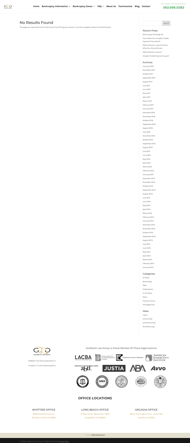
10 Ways (146, 278)
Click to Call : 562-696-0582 (44, 374)
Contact (146, 6)
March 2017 (147, 101)
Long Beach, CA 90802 (95, 417)
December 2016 (149, 113)
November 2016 (149, 116)
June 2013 (147, 248)
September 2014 (149, 190)
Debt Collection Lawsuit (152, 52)
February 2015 (148, 171)
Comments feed (149, 323)
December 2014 (149, 178)
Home (36, 6)
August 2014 (148, 194)
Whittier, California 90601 (44, 417)
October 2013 (148, 232)
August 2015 (148, 147)
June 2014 (147, 201)
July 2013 (146, 244)
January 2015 (148, 174)
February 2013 (148, 263)
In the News (147, 293)
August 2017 (148, 82)
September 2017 (149, 78)
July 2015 (146, 151)
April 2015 (147, 163)
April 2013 (147, 256)
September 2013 (149, 236)
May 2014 (146, 205)
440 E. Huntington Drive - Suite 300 (146, 414)
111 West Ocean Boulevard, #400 (94, 414)
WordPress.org (148, 327)
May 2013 (146, 252)
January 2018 (148, 66)
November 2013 (149, 229)
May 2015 (146, 159)
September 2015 (149, 144)
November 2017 (149, 70)
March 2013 (147, 259)
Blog (137, 6)
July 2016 (146, 132)
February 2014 (148, 217)
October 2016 (148, 120)
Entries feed (147, 319)
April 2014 (147, 209)
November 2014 (149, 182)
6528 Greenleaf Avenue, (44, 414)
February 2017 (148, 105)
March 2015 (147, 167)
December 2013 (149, 225)
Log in (145, 315)
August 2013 (148, 240)
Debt (144, 285)
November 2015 (149, 136)
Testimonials (125, 6)
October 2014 (148, 186)
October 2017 (148, 74)
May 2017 (146, 93)
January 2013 (148, 267)
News (145, 297)
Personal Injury (149, 301)
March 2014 (147, 213)
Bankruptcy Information (55, 6)
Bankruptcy (147, 281)
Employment (148, 289)
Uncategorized (148, 305)
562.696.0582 (173, 7)
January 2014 (148, 221)
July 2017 (146, 86)
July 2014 (146, 198)
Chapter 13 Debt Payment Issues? (156, 56)
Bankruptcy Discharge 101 (153, 34)
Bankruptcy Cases (82, 6)
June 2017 (147, 89)
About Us (111, 6)
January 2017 (148, 109)
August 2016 (148, 128)
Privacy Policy (64, 441)
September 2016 (149, 124)
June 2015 (147, 155)
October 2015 (148, 140)
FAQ (99, 6)
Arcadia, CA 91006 (146, 417)
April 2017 (146, 97)
